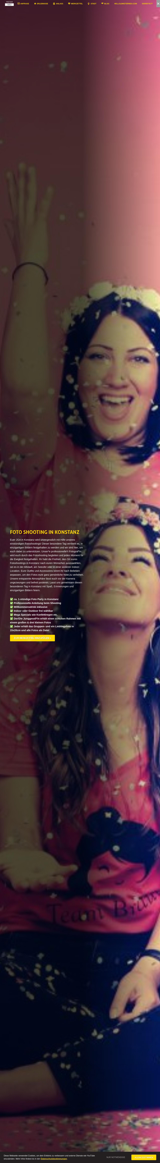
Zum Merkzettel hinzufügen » (32, 638)
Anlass (64, 4)
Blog (111, 4)
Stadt (98, 4)
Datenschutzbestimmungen (54, 1159)
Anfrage (29, 4)
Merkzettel (81, 4)
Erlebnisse (46, 4)
